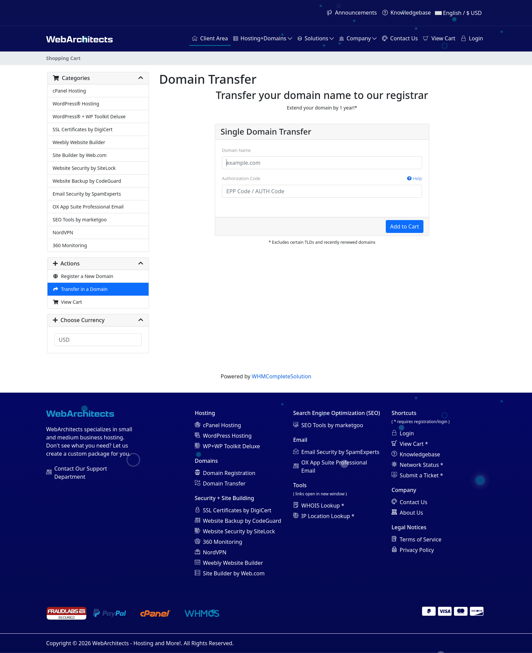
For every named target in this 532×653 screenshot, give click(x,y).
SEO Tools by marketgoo (80, 219)
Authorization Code (322, 178)
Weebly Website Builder (79, 142)
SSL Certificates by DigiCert (83, 129)
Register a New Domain (83, 276)
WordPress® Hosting (76, 103)
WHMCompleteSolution (281, 376)
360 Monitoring (70, 245)
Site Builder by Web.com (80, 155)
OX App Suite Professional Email (88, 206)
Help (414, 178)
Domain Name (236, 150)
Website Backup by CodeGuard (87, 181)
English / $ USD (458, 13)
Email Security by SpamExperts (87, 194)
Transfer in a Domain (80, 289)
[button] (263, 39)
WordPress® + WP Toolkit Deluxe (89, 116)
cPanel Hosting (69, 90)
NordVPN (63, 232)
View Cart (67, 302)
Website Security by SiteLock (84, 168)
